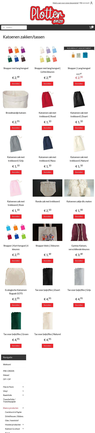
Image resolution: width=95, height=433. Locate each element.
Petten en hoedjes (12, 136)
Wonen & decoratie (14, 202)
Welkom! (7, 42)
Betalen (36, 399)
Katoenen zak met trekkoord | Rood (61, 118)
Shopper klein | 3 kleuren (61, 254)
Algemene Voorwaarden (42, 396)
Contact (36, 402)
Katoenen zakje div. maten (83, 210)
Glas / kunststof (12, 98)
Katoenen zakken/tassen (13, 151)
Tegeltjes (9, 190)
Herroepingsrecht (40, 404)
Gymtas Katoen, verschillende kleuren (83, 256)
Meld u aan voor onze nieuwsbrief (66, 3)
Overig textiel (11, 131)
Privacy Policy (38, 416)
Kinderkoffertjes (14, 114)
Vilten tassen (12, 177)
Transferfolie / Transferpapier (9, 78)
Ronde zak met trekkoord (61, 210)
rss (43, 428)
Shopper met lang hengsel (38, 70)
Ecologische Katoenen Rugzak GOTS (38, 304)
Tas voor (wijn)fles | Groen (38, 350)
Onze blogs (37, 410)
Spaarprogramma (39, 418)
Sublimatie (13, 207)
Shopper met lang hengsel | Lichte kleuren (61, 72)
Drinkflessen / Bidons (14, 94)
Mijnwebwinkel (71, 428)
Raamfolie (13, 73)
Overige (10, 186)
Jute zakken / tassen (12, 145)
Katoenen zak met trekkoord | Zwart (83, 118)
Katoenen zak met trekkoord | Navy (61, 162)
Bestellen (38, 87)
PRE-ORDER (8, 48)
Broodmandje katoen (38, 118)
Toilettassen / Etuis (15, 169)
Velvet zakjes (12, 173)
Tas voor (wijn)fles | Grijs (83, 302)
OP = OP (7, 57)
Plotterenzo (39, 376)
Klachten (36, 407)
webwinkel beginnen (51, 428)
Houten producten (14, 102)
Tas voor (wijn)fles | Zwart (61, 302)
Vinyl (13, 68)
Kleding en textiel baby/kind (14, 120)
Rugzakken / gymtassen (12, 158)
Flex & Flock (13, 64)
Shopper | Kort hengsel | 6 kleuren (38, 256)
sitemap (38, 428)
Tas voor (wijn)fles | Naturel (61, 350)
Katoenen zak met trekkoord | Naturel (83, 164)
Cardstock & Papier (13, 90)
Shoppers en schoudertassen (13, 164)
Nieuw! (6, 52)
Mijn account (86, 2)
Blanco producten (13, 85)
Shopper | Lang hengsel (83, 70)
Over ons (36, 413)
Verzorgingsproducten (14, 194)
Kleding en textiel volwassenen (12, 126)
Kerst (7, 110)
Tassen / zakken (14, 140)
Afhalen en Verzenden (41, 393)
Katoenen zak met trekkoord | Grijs (38, 162)
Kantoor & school (14, 106)
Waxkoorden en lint (13, 198)
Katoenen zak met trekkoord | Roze (38, 210)
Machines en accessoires (13, 214)
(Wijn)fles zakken (14, 182)
